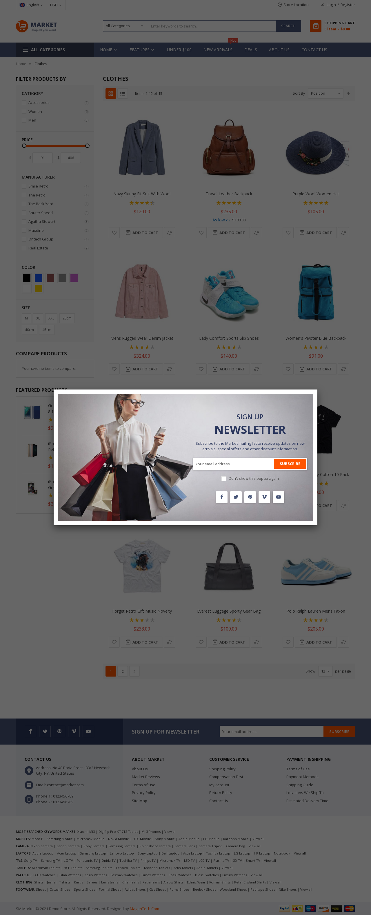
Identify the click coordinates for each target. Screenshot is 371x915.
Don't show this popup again (254, 478)
